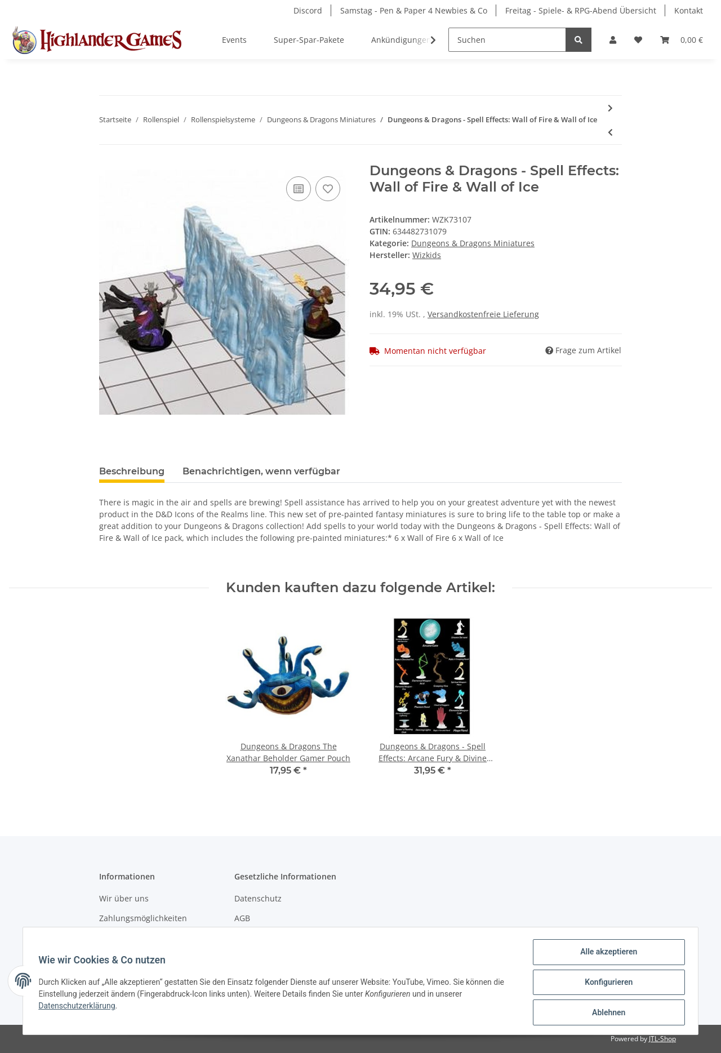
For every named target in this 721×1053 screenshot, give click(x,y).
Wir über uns (124, 898)
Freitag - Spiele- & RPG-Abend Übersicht (580, 10)
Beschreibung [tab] (131, 471)
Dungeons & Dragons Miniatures (473, 243)
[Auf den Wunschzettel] (327, 188)
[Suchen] (507, 40)
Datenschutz (258, 898)
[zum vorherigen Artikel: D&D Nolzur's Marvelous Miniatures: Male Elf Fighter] (610, 132)
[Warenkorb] (681, 39)
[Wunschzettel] (638, 39)
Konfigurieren (606, 983)
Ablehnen (605, 1013)
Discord (307, 10)
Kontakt (688, 10)
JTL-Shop (662, 1038)
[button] (612, 39)
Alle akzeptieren (605, 954)
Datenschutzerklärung (79, 1007)
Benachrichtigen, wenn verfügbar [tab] (261, 471)
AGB (242, 918)
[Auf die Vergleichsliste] (298, 188)
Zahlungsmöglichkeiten (143, 918)
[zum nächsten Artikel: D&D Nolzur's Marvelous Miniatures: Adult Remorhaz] (610, 108)
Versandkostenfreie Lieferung (483, 314)
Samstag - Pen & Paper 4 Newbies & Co (413, 10)
